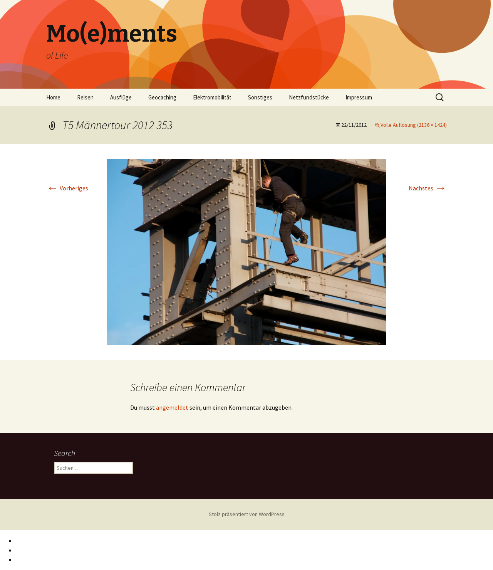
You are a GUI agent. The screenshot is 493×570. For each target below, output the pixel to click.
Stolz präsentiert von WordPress (247, 514)
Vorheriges (67, 188)
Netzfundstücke (309, 97)
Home (53, 97)
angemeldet (172, 407)
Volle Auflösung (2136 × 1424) (414, 124)
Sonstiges (260, 97)
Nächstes (428, 188)
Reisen (85, 97)
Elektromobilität (212, 97)
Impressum (358, 97)
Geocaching (162, 97)
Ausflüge (121, 97)
